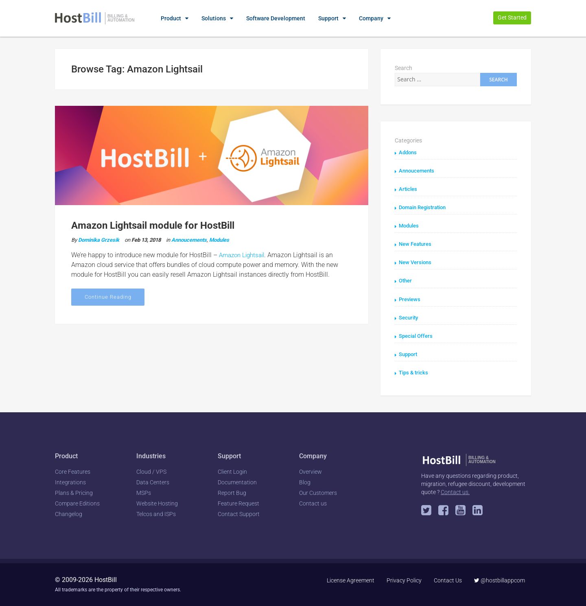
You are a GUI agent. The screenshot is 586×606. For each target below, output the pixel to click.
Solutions (213, 18)
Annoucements (189, 239)
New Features (417, 244)
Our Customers (318, 492)
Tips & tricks (415, 372)
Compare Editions (77, 503)
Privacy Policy (404, 580)
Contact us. (455, 491)
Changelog (68, 513)
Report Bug (232, 492)
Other (406, 280)
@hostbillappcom (499, 580)
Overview (310, 471)
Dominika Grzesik (98, 239)
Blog (304, 482)
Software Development (275, 18)
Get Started (512, 17)
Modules (219, 239)
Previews (410, 298)
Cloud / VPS (151, 471)
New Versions (416, 262)
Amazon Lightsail (244, 254)
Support (328, 18)
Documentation (237, 482)
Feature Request (238, 503)
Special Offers (417, 335)
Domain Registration (425, 207)
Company (371, 18)
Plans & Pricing (74, 492)
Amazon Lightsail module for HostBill (152, 225)
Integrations (70, 482)
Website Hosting (157, 503)
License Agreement (350, 580)
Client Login (232, 471)
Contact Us (448, 580)
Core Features (72, 471)
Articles (409, 189)
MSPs (143, 492)
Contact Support (239, 513)
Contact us (313, 503)
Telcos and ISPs (156, 513)
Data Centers (152, 482)
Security (409, 317)
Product (171, 18)
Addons (408, 152)
